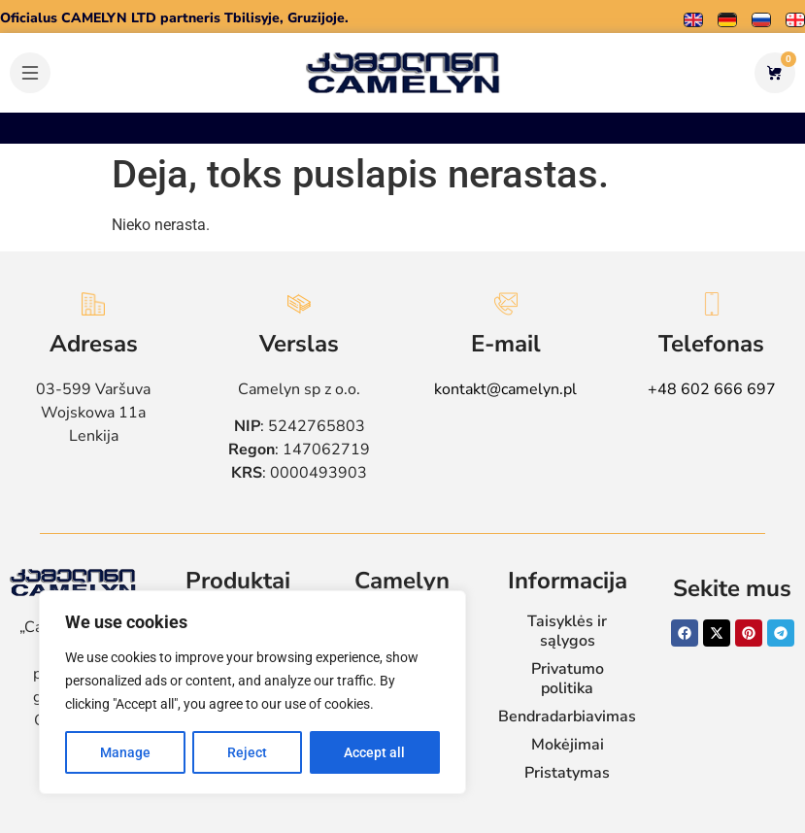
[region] (252, 692)
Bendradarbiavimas (567, 716)
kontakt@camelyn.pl (505, 389)
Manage (125, 752)
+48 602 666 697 (712, 389)
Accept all (374, 752)
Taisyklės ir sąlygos (567, 631)
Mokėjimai (567, 744)
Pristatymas (567, 773)
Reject (247, 752)
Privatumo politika (567, 678)
